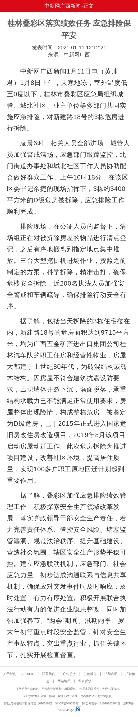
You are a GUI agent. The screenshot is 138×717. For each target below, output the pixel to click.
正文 (88, 6)
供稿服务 (90, 674)
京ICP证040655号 (67, 703)
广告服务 (69, 674)
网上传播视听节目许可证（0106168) (28, 703)
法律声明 (111, 674)
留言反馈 (85, 681)
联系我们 (48, 674)
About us (27, 674)
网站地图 (64, 681)
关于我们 (9, 674)
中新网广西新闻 (62, 6)
